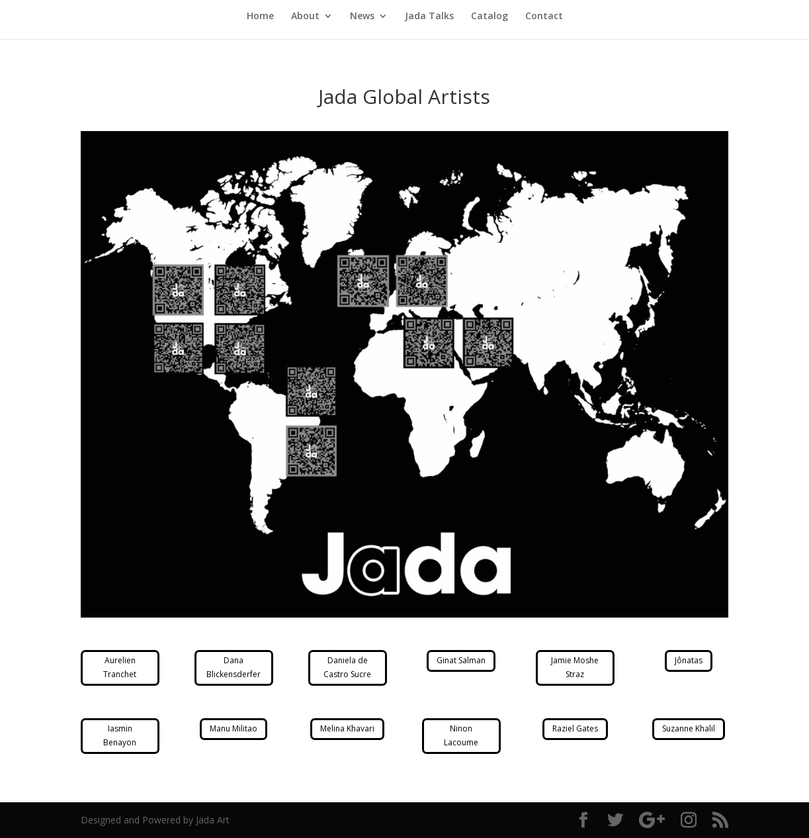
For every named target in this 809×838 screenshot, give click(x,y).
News (362, 16)
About (305, 16)
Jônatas (689, 660)
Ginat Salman (461, 660)
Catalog (489, 16)
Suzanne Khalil (688, 728)
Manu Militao (233, 728)
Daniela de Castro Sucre (347, 667)
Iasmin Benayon (119, 735)
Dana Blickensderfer (233, 667)
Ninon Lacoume (461, 735)
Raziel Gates (575, 728)
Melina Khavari (347, 728)
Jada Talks (429, 16)
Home (260, 16)
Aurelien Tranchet (119, 667)
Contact (544, 16)
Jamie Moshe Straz (575, 667)
